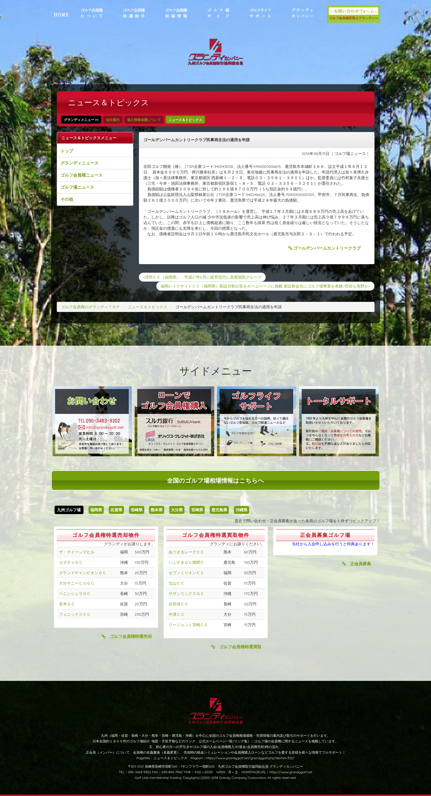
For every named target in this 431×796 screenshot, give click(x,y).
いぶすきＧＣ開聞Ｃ (186, 562)
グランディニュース (79, 163)
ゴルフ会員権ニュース (81, 175)
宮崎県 (197, 509)
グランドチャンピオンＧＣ (82, 572)
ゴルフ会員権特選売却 (126, 636)
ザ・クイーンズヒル (76, 552)
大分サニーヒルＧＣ (76, 583)
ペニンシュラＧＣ (75, 593)
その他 (66, 199)
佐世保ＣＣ (178, 603)
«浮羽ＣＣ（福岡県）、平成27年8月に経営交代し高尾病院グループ (202, 277)
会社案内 (112, 120)
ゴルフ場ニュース (77, 187)
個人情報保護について (144, 120)
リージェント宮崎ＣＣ (188, 624)
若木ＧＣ (67, 603)
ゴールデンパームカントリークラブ (324, 248)
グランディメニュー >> (81, 120)
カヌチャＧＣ (71, 562)
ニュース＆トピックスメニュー (88, 137)
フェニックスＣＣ (75, 614)
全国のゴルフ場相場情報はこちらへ (215, 480)
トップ (66, 151)
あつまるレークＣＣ (186, 552)
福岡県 (96, 509)
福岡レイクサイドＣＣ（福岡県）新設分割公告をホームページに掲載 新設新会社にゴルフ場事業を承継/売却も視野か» (265, 286)
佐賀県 (116, 509)
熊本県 (157, 509)
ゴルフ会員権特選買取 (236, 646)
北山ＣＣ (176, 583)
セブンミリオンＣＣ (186, 572)
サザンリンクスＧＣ (186, 593)
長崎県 (137, 509)
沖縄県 (241, 509)
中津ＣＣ (176, 614)
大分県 (177, 509)
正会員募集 (356, 563)
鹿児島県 (219, 509)
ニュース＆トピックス (185, 120)
